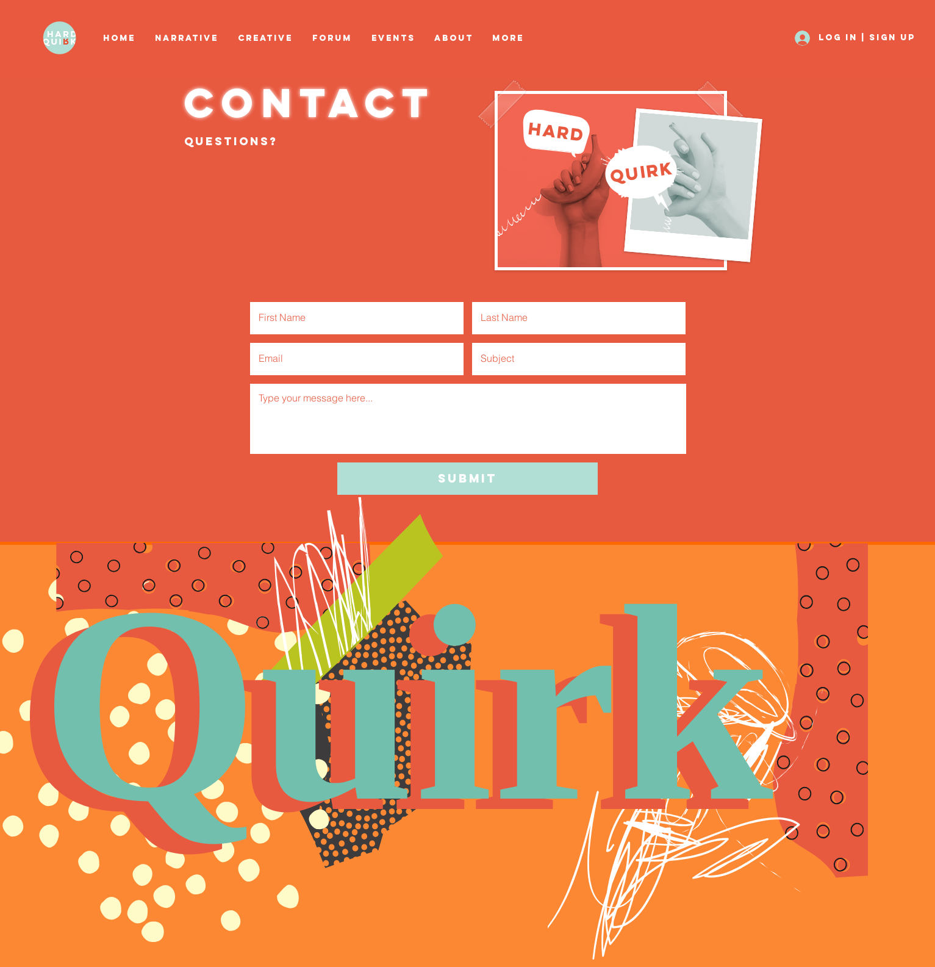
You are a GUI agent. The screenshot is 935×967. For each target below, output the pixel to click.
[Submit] (467, 478)
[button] (266, 38)
